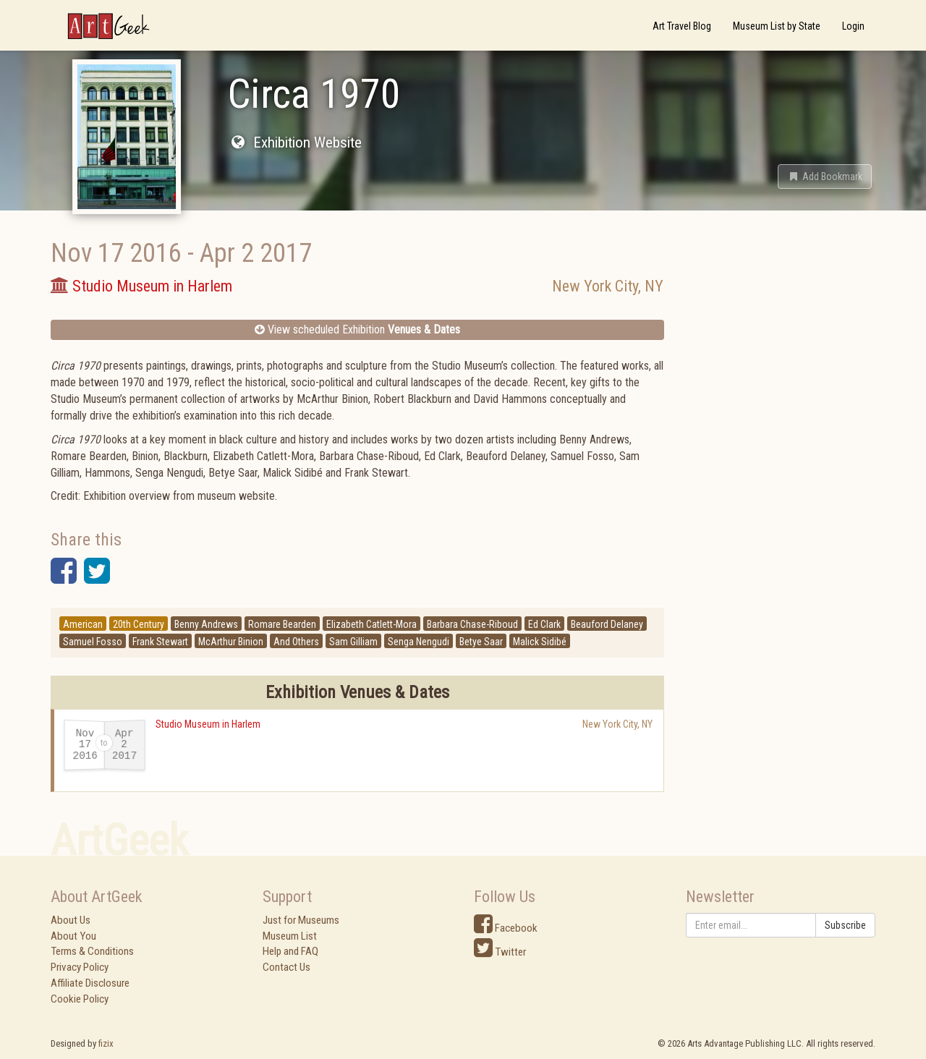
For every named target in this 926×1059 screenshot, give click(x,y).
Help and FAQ (290, 951)
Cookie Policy (80, 998)
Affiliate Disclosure (90, 983)
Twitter (500, 951)
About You (73, 936)
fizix (106, 1043)
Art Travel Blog (682, 26)
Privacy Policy (80, 967)
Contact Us (286, 967)
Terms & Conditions (92, 951)
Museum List (290, 936)
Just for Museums (301, 920)
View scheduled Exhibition (357, 329)
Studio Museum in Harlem (208, 724)
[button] (825, 176)
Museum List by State (776, 26)
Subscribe (845, 925)
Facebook (506, 928)
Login (853, 26)
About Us (70, 920)
